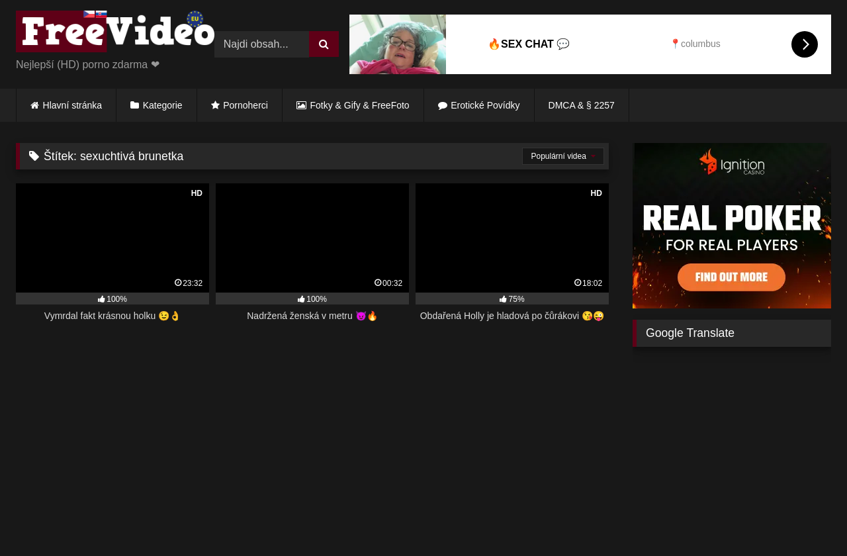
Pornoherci (245, 105)
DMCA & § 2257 (582, 105)
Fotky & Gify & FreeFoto (360, 105)
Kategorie (163, 105)
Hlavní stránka (72, 105)
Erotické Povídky (485, 105)
